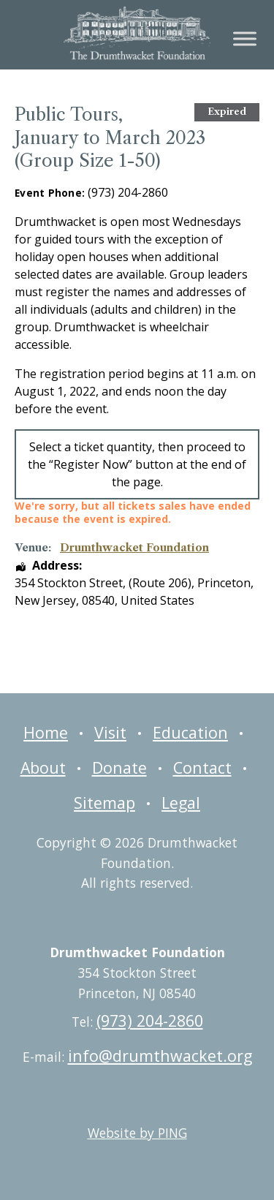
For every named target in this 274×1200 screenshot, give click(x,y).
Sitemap (104, 802)
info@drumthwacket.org (160, 1055)
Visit (110, 732)
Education (190, 732)
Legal (180, 802)
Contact (202, 767)
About (43, 767)
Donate (119, 767)
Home (45, 732)
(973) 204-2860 (149, 1020)
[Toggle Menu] (244, 38)
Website (137, 1132)
